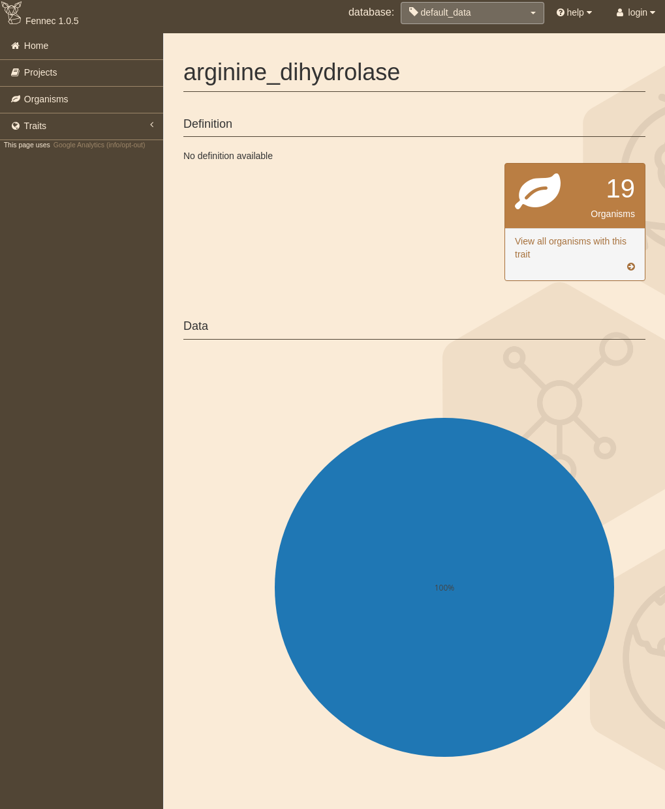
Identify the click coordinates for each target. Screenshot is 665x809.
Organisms (39, 99)
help (574, 12)
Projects (33, 72)
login (634, 12)
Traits (81, 125)
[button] (472, 13)
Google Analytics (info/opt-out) (100, 145)
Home (29, 45)
